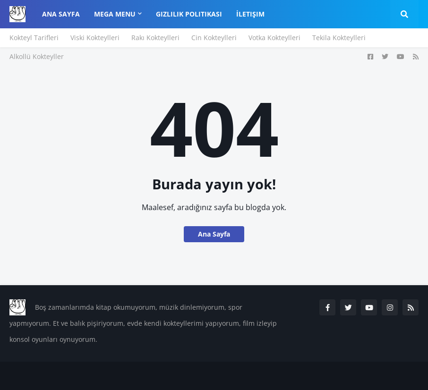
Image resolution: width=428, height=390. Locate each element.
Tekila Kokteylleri (339, 37)
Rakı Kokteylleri (155, 37)
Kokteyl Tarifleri (34, 37)
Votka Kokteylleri (274, 37)
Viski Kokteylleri (95, 37)
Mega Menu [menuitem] (115, 13)
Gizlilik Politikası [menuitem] (189, 13)
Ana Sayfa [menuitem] (61, 13)
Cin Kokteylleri (214, 37)
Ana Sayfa (214, 233)
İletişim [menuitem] (250, 13)
